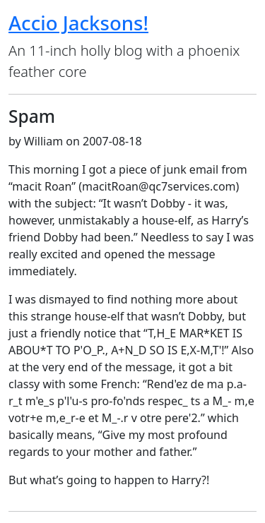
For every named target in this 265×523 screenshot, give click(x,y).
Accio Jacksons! (78, 22)
